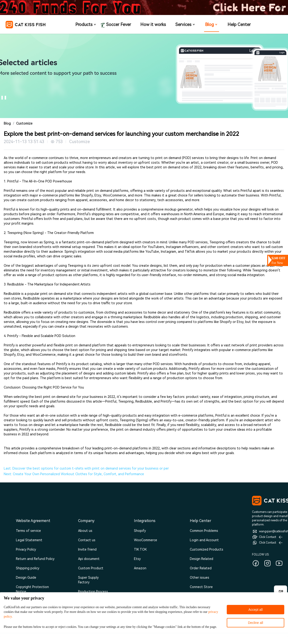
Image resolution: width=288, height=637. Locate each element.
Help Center (239, 24)
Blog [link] (7, 123)
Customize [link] (24, 123)
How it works (153, 24)
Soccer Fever (118, 24)
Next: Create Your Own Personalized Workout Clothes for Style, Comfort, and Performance (74, 474)
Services (185, 24)
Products (86, 24)
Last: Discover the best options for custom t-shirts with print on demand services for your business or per (86, 468)
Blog (211, 24)
